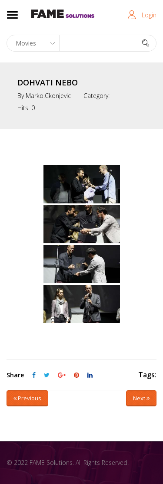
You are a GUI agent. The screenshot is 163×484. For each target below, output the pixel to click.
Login (149, 15)
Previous (27, 398)
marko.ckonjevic (48, 96)
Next (141, 398)
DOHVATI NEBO (47, 82)
